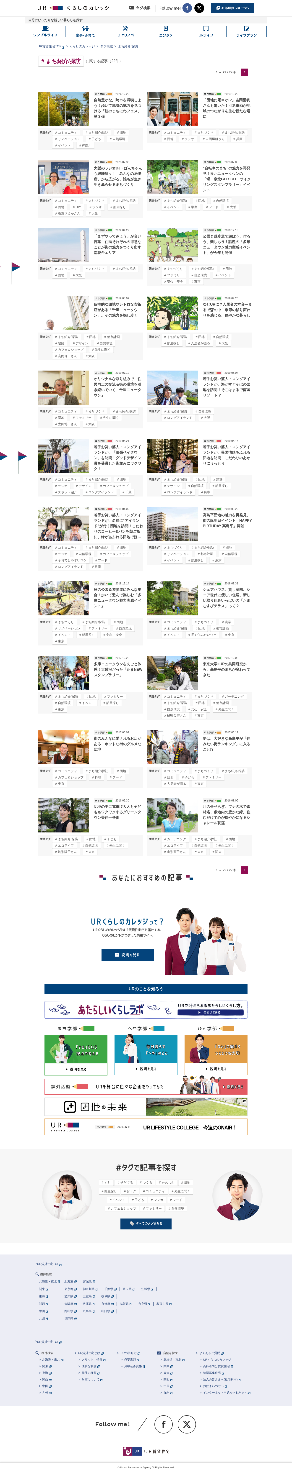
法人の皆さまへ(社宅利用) (220, 1379)
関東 (45, 1366)
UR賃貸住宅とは (89, 1353)
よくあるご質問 (209, 1353)
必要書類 (130, 1359)
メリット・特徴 (92, 1359)
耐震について (90, 1379)
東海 (45, 1373)
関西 (45, 1379)
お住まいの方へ (213, 1386)
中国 (45, 1386)
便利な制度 (89, 1366)
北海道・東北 (51, 1359)
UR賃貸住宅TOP (50, 46)
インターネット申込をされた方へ (225, 1392)
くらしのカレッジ (82, 46)
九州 (45, 1392)
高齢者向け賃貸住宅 (216, 1366)
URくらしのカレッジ (217, 1359)
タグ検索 (106, 46)
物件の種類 (89, 1373)
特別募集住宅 (212, 1373)
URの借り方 (128, 1353)
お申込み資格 (133, 1366)
